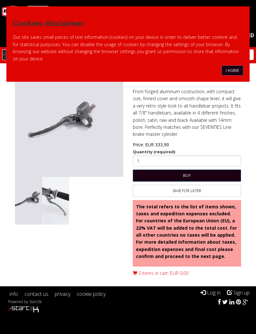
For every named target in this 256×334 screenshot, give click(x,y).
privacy (62, 294)
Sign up (238, 292)
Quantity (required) (154, 152)
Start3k (35, 301)
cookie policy (91, 294)
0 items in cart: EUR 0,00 (160, 273)
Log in (211, 292)
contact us (36, 294)
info (14, 294)
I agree (232, 70)
